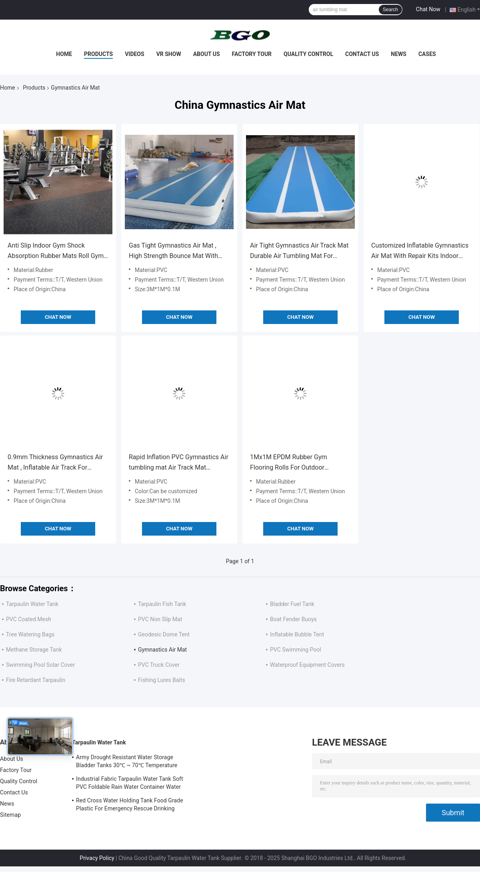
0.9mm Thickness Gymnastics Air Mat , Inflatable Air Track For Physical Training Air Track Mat (55, 463)
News (398, 54)
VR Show (168, 54)
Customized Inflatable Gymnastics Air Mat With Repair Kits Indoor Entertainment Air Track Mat (419, 251)
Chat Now (428, 9)
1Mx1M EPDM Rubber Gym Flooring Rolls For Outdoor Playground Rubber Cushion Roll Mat (295, 463)
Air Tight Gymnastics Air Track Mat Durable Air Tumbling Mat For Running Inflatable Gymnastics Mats (299, 251)
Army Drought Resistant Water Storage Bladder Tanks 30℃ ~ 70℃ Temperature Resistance (126, 762)
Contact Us (362, 54)
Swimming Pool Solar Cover (40, 665)
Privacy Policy (97, 858)
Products (98, 54)
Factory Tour (252, 54)
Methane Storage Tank (34, 649)
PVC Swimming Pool (295, 649)
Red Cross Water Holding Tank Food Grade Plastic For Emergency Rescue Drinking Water (129, 805)
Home (64, 54)
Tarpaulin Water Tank (32, 604)
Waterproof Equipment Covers (307, 665)
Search (390, 9)
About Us (206, 54)
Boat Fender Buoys (293, 619)
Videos (134, 54)
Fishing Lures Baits (161, 680)
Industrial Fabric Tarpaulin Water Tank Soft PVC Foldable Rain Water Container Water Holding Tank (129, 784)
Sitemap (10, 815)
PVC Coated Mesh (28, 619)
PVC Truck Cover (159, 665)
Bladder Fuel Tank (292, 604)
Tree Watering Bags (30, 634)
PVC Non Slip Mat (160, 619)
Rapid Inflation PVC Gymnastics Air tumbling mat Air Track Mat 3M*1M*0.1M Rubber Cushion (178, 463)
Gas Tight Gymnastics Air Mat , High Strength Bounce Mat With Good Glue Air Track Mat (173, 251)
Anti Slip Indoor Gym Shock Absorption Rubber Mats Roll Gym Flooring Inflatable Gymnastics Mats (56, 251)
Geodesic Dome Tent (164, 634)
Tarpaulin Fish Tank (162, 604)
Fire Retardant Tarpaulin (35, 680)
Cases (427, 54)
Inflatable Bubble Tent (297, 634)
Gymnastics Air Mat (162, 649)
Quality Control (308, 54)
